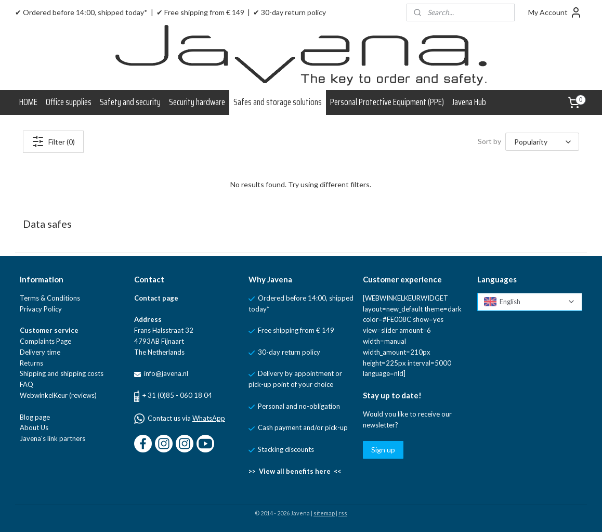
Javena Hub (469, 102)
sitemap (324, 513)
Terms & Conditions (50, 298)
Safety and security (130, 102)
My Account (555, 12)
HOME (28, 102)
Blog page (35, 417)
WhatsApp (208, 418)
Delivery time (40, 352)
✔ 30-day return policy (289, 12)
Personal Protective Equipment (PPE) (387, 102)
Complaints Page (45, 341)
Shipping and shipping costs (61, 373)
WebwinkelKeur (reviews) (58, 395)
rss (342, 513)
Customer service (49, 330)
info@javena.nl (165, 373)
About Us (34, 427)
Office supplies (68, 102)
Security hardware (197, 102)
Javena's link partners (52, 438)
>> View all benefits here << (294, 471)
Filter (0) (53, 141)
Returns (31, 363)
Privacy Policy (41, 309)
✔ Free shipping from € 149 (200, 12)
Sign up (383, 449)
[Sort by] (542, 141)
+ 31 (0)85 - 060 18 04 (177, 395)
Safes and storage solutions (277, 102)
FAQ (26, 384)
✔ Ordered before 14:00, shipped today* (81, 12)
